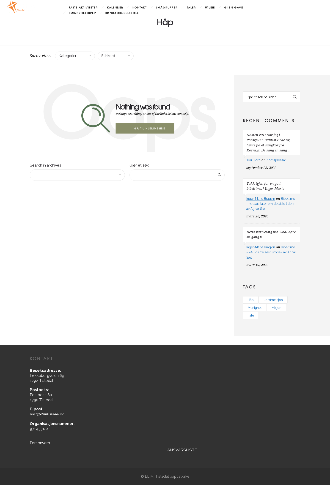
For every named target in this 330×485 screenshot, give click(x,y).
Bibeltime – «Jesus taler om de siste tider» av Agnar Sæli (270, 204)
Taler (191, 7)
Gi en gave (233, 7)
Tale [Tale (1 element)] (251, 315)
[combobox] (77, 175)
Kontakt (139, 7)
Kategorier (67, 56)
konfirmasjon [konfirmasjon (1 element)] (273, 300)
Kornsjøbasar (276, 160)
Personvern (40, 443)
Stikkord (108, 56)
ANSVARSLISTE (182, 450)
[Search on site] (177, 175)
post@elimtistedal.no (47, 414)
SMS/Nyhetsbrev (82, 13)
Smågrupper (167, 7)
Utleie (210, 7)
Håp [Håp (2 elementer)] (251, 300)
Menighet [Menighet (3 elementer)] (254, 308)
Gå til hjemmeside (149, 128)
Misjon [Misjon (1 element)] (276, 308)
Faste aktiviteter (83, 7)
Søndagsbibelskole (122, 13)
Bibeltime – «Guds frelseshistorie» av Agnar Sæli (271, 252)
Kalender (115, 7)
